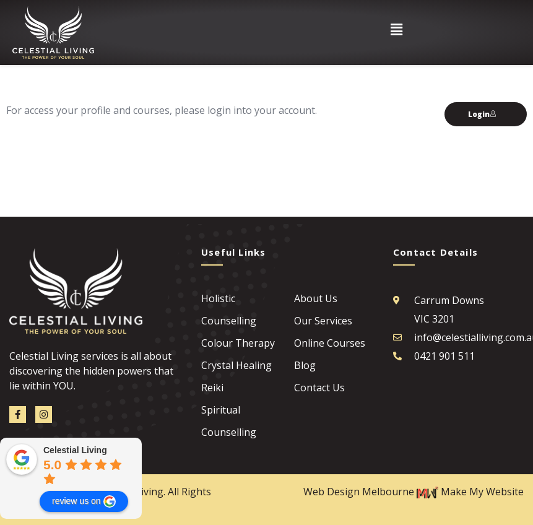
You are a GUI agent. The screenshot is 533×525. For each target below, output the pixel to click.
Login (482, 114)
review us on (84, 501)
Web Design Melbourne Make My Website (413, 491)
